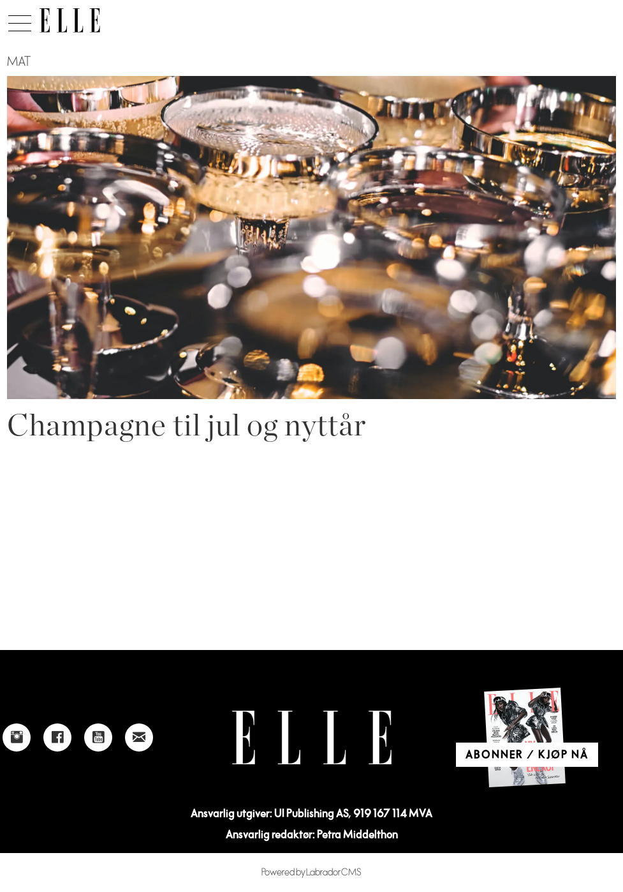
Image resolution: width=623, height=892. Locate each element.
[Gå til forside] (70, 20)
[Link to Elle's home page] (312, 738)
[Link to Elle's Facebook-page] (57, 737)
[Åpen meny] (19, 20)
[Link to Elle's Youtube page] (98, 737)
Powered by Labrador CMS (311, 872)
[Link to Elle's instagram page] (17, 737)
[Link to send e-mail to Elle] (139, 737)
